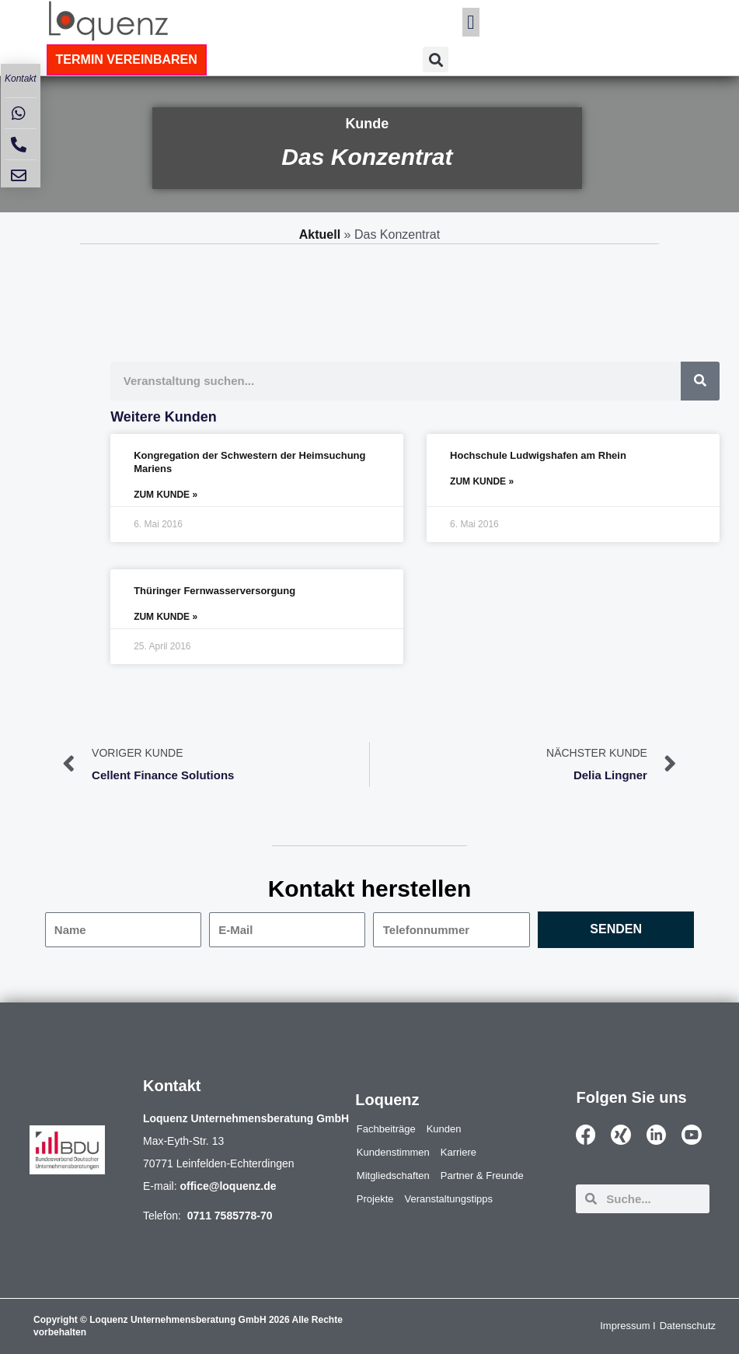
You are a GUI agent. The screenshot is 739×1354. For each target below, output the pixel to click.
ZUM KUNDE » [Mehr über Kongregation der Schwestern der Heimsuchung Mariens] (165, 494)
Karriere (458, 1152)
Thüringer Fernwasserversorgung (214, 591)
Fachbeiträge (386, 1129)
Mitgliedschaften (393, 1175)
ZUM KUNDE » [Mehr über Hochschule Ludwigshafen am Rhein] (482, 481)
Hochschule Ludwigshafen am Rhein (538, 455)
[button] (470, 22)
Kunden (444, 1129)
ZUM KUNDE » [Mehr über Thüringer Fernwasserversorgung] (165, 616)
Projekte (375, 1199)
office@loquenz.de (228, 1186)
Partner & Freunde (482, 1175)
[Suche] (700, 381)
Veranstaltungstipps (449, 1199)
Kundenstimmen (393, 1152)
